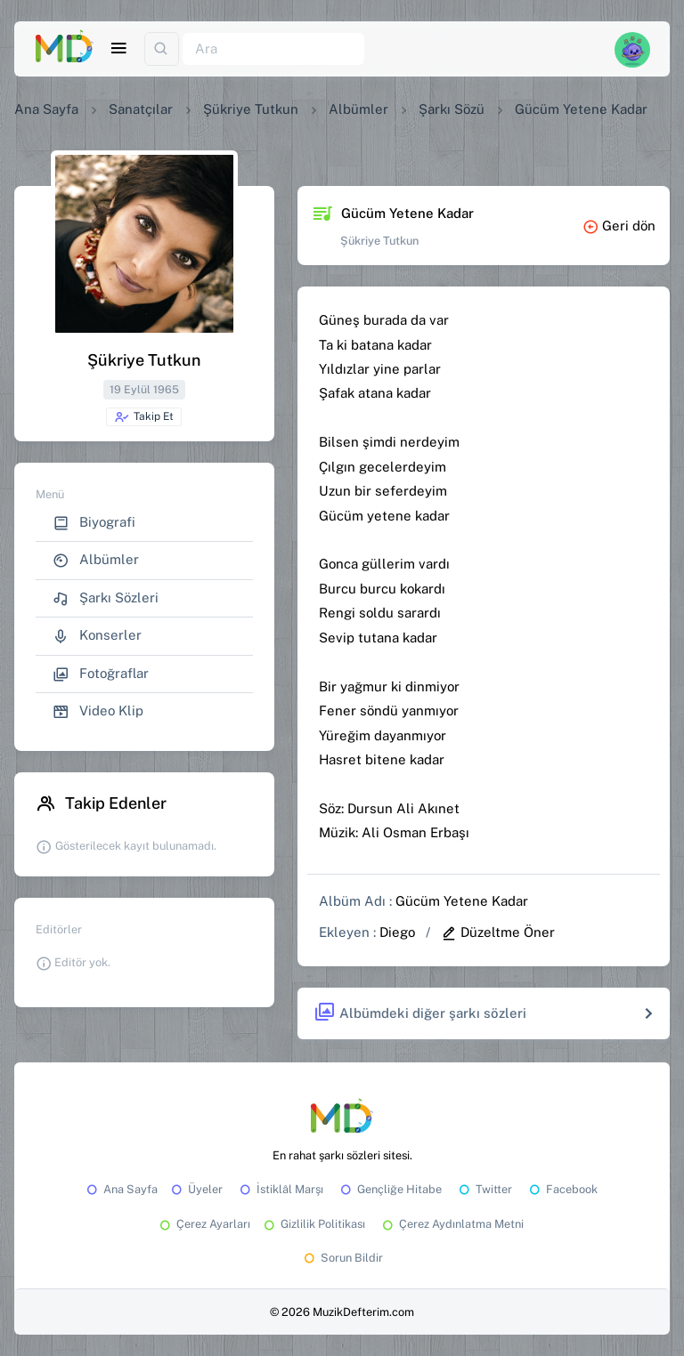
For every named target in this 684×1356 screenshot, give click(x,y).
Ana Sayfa (46, 109)
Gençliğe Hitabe (390, 1189)
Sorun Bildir (342, 1257)
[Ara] (273, 49)
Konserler (97, 635)
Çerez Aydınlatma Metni (451, 1224)
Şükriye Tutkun (250, 109)
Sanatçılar (141, 109)
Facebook (562, 1189)
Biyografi (94, 522)
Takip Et (144, 417)
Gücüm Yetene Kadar (461, 900)
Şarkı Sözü (451, 109)
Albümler (358, 109)
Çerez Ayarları (203, 1224)
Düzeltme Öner (498, 932)
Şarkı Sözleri (106, 598)
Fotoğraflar (101, 674)
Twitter (484, 1189)
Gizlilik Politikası (313, 1224)
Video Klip (98, 711)
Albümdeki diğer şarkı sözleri (420, 1013)
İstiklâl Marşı (280, 1189)
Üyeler (195, 1189)
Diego (397, 932)
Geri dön (619, 225)
